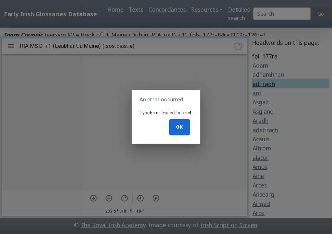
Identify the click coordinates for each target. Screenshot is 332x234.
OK (179, 127)
